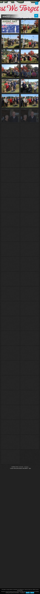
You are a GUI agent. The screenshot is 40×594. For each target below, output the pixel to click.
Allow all (27, 592)
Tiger (30, 489)
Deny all (32, 592)
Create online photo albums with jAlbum (19, 489)
